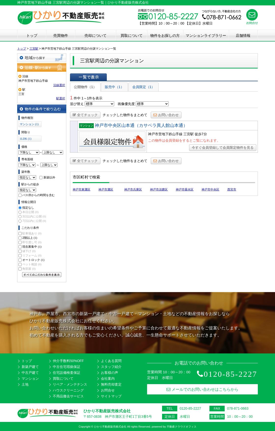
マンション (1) (29, 124)
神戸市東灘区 (81, 189)
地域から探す (41, 57)
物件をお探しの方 (165, 35)
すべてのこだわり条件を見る (41, 274)
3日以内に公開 (34, 216)
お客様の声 (109, 373)
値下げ (28, 251)
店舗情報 (243, 35)
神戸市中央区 (210, 189)
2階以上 (29, 238)
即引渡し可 (31, 242)
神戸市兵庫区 (133, 189)
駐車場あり (31, 233)
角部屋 (28, 268)
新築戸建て (30, 367)
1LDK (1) (25, 138)
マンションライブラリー (206, 35)
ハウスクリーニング (68, 390)
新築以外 (49, 177)
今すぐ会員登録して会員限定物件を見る (223, 147)
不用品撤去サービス (68, 396)
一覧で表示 (88, 77)
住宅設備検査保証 (66, 373)
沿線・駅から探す (41, 67)
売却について (95, 35)
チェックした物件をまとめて (125, 115)
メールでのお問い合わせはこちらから (202, 389)
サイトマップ (111, 396)
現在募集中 (31, 246)
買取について (132, 35)
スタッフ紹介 (111, 367)
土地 (25, 384)
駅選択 (60, 98)
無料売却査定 (111, 384)
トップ (31, 35)
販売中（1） (114, 87)
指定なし (28, 207)
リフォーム (31, 255)
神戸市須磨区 (159, 189)
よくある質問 (111, 361)
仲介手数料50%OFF (68, 361)
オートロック (33, 260)
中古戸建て (30, 373)
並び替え (77, 104)
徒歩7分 (201, 134)
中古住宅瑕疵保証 (66, 367)
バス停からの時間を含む (38, 195)
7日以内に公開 (34, 221)
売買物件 (60, 35)
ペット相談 (31, 264)
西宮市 (231, 189)
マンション (30, 378)
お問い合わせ (166, 115)
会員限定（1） (143, 87)
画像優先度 (126, 104)
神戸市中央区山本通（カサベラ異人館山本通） (141, 125)
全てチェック (85, 115)
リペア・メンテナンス (70, 384)
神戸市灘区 (105, 189)
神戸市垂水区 (184, 189)
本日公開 (30, 212)
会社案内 (108, 378)
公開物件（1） (85, 87)
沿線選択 (59, 85)
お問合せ (108, 390)
